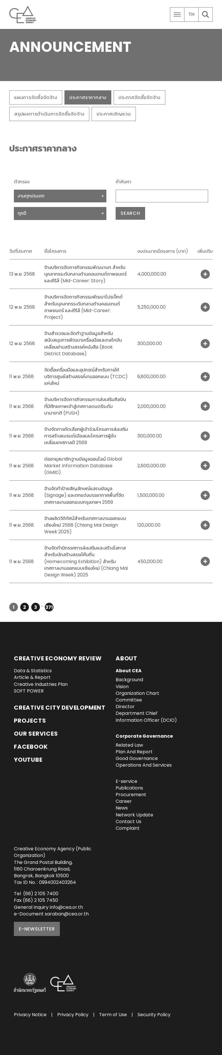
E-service (126, 781)
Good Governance (137, 758)
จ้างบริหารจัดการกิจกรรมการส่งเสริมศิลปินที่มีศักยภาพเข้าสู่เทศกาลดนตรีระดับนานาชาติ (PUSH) (85, 406)
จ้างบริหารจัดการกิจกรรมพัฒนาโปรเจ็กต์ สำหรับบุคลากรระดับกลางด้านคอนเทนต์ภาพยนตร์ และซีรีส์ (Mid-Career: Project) (83, 307)
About (126, 658)
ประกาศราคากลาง (87, 97)
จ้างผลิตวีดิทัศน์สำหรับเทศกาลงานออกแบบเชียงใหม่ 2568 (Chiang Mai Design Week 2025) (85, 525)
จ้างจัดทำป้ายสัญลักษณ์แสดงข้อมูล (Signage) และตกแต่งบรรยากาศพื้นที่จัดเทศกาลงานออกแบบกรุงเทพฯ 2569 (84, 495)
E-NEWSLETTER (37, 929)
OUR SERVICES (36, 734)
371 (49, 607)
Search (130, 213)
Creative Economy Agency (23, 14)
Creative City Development (60, 708)
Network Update (134, 815)
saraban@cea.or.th (67, 914)
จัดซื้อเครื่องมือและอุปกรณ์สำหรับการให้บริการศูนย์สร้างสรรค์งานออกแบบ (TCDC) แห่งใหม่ (86, 377)
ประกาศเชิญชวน (114, 114)
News (122, 808)
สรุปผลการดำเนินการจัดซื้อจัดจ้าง (49, 114)
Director (125, 706)
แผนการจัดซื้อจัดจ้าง (35, 97)
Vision (122, 686)
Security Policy (154, 1014)
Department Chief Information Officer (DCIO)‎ (146, 716)
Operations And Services (144, 765)
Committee (129, 700)
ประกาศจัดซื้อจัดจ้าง (139, 97)
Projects (30, 721)
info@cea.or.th (66, 907)
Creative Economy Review (57, 658)
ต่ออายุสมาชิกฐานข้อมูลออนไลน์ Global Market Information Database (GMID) (83, 466)
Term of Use (113, 1014)
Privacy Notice (30, 1014)
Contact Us (128, 821)
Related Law (129, 745)
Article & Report (32, 677)
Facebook (31, 747)
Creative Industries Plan (41, 684)
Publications (129, 788)
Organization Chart (137, 693)
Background (129, 679)
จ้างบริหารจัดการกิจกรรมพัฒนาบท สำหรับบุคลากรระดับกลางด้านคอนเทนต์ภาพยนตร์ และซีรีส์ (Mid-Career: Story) (85, 274)
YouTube (28, 760)
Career (124, 801)
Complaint (128, 828)
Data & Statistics (33, 670)
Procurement (131, 794)
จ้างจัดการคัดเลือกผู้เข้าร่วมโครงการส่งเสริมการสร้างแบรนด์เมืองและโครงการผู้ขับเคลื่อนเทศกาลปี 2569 (86, 436)
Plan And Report (134, 751)
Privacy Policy (72, 1014)
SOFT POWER (29, 691)
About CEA (129, 670)
